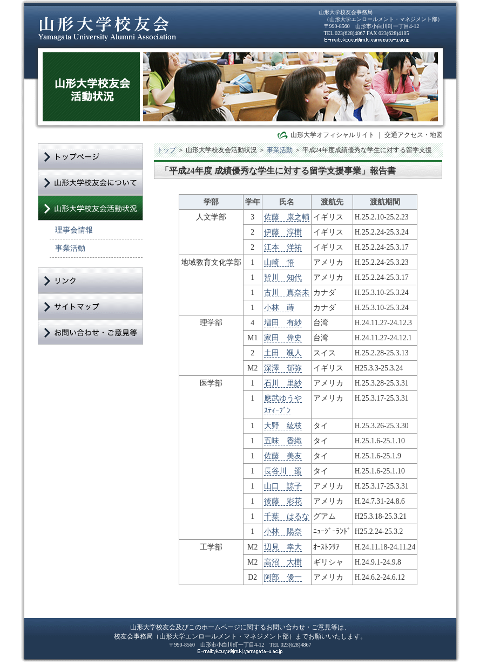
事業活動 (70, 248)
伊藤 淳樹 (283, 232)
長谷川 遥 (283, 471)
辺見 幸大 (283, 547)
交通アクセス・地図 (413, 135)
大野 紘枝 (283, 426)
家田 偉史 (283, 338)
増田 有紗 (283, 323)
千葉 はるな (286, 516)
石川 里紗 (283, 383)
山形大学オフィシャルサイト (332, 135)
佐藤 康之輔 (286, 217)
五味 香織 (283, 441)
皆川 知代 (283, 277)
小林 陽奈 (283, 531)
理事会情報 (74, 229)
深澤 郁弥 (283, 368)
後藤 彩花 (283, 501)
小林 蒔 (279, 308)
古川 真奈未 (286, 293)
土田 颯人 (283, 353)
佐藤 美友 (283, 456)
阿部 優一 (283, 577)
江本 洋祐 (283, 247)
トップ (166, 150)
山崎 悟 (279, 262)
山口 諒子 (283, 486)
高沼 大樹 (283, 562)
